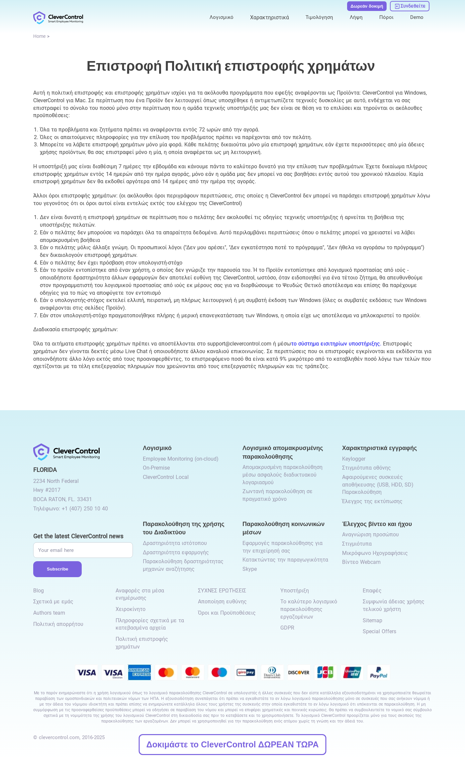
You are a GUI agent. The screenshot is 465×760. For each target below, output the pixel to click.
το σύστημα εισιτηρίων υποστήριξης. (336, 344)
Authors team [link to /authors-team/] (49, 613)
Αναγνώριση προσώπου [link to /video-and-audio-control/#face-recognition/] (370, 534)
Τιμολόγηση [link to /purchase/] (318, 17)
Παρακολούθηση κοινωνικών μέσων (283, 527)
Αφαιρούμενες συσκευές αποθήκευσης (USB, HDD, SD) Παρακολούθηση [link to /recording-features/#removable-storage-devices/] (378, 484)
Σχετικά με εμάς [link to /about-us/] (53, 601)
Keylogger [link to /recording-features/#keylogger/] (353, 459)
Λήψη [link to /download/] (355, 17)
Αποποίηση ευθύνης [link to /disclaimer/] (222, 601)
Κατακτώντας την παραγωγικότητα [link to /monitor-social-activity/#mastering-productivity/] (285, 560)
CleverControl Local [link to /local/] (166, 477)
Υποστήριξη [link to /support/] (294, 590)
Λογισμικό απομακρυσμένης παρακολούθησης (282, 451)
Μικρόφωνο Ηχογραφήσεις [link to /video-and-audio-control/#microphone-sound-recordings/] (375, 553)
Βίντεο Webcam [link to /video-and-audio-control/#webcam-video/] (361, 562)
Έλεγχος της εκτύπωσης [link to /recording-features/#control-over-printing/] (372, 501)
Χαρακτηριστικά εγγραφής (379, 447)
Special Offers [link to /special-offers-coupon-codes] (379, 631)
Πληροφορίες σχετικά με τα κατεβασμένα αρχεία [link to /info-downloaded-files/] (150, 624)
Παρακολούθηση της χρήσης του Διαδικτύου (184, 527)
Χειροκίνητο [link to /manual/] (130, 609)
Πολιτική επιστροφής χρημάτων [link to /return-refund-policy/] (142, 643)
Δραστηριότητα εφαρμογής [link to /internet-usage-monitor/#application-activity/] (176, 552)
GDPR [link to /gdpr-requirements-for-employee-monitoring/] (287, 628)
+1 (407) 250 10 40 (85, 508)
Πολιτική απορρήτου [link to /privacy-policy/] (58, 624)
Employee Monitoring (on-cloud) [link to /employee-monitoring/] (181, 459)
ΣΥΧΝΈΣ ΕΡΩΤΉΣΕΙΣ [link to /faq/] (222, 590)
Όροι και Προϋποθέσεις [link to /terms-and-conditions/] (227, 613)
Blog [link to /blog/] (38, 590)
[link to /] (58, 17)
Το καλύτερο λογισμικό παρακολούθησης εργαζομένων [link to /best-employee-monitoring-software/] (308, 609)
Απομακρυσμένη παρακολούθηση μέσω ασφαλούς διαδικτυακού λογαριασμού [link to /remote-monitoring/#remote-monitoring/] (282, 474)
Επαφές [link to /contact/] (372, 590)
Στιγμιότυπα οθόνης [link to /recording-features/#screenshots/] (366, 468)
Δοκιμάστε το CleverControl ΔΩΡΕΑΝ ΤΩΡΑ (232, 744)
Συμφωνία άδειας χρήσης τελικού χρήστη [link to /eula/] (393, 605)
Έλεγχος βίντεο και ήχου (377, 523)
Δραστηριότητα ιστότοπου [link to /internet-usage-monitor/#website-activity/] (175, 543)
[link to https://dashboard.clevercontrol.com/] (409, 6)
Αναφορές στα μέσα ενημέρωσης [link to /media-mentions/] (140, 594)
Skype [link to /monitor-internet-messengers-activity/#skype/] (249, 569)
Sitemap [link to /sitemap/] (372, 620)
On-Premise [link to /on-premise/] (156, 468)
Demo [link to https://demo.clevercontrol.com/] (416, 17)
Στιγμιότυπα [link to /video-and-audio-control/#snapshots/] (357, 544)
